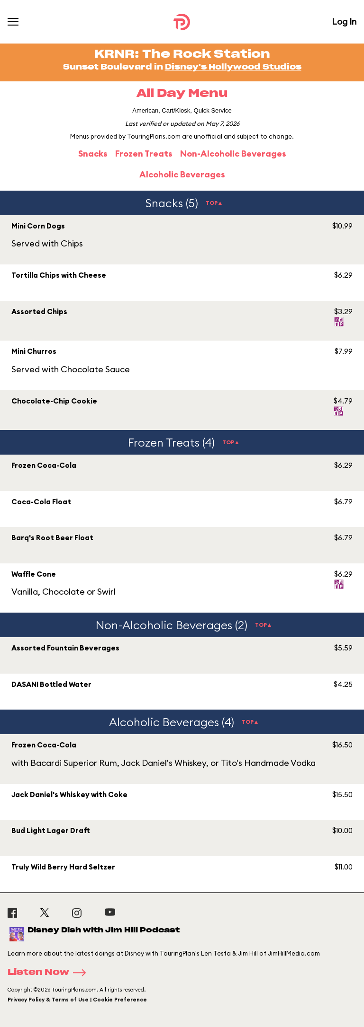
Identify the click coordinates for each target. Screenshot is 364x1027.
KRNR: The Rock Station (182, 54)
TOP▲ (214, 202)
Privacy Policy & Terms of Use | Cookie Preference (77, 999)
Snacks (93, 153)
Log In (344, 21)
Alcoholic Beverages (182, 174)
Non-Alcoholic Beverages (233, 153)
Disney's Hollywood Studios (233, 67)
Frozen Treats (144, 153)
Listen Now (50, 972)
